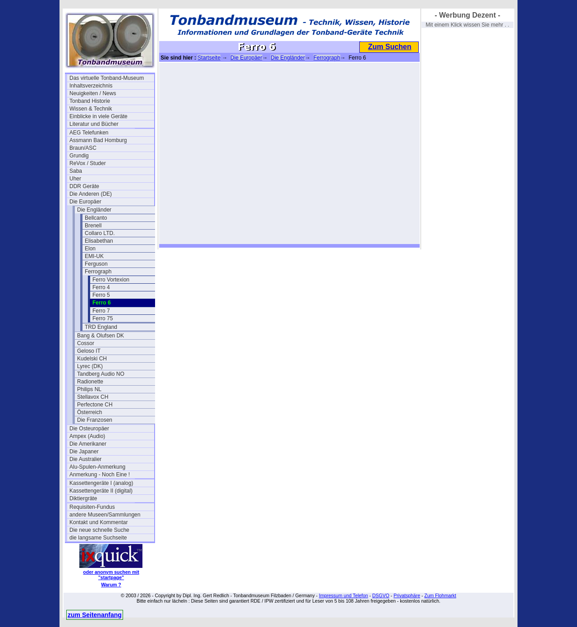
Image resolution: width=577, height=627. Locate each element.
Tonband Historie (89, 101)
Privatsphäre (407, 595)
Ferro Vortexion (110, 280)
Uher (75, 178)
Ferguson (96, 264)
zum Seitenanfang (95, 614)
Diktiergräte (83, 498)
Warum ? (111, 584)
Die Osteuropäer (89, 428)
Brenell (93, 225)
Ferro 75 (102, 318)
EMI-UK (94, 256)
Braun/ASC (82, 148)
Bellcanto (96, 218)
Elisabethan (99, 241)
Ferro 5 (101, 295)
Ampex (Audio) (87, 436)
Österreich (89, 412)
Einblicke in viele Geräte (98, 116)
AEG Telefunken (89, 132)
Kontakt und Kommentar (98, 522)
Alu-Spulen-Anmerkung (97, 467)
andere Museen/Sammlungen (104, 515)
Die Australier (85, 459)
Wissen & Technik (90, 109)
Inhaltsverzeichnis (90, 86)
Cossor (85, 343)
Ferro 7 (101, 311)
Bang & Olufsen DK (100, 335)
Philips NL (89, 389)
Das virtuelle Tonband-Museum (106, 78)
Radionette (90, 381)
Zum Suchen (389, 47)
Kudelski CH (92, 358)
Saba (75, 171)
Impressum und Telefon (343, 595)
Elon (90, 248)
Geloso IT (89, 351)
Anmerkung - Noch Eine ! (99, 474)
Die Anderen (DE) (90, 194)
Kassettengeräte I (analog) (101, 483)
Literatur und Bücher (94, 124)
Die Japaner (84, 451)
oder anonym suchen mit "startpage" (111, 574)
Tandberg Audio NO (100, 374)
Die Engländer (94, 210)
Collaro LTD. (99, 233)
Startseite (208, 58)
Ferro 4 (101, 287)
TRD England (101, 327)
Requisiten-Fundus (92, 507)
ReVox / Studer (87, 163)
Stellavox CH (92, 397)
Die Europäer (85, 201)
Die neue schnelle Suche (99, 530)
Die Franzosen (94, 420)
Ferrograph (98, 271)
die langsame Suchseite (98, 538)
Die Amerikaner (87, 444)
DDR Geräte (84, 186)
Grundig (79, 155)
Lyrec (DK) (90, 366)
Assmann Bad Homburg (98, 140)
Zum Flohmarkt (440, 595)
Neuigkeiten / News (92, 93)
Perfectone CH (95, 404)
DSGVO (380, 595)
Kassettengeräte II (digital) (101, 491)
